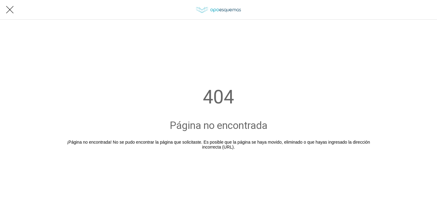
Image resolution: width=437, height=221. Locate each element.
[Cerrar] (10, 10)
